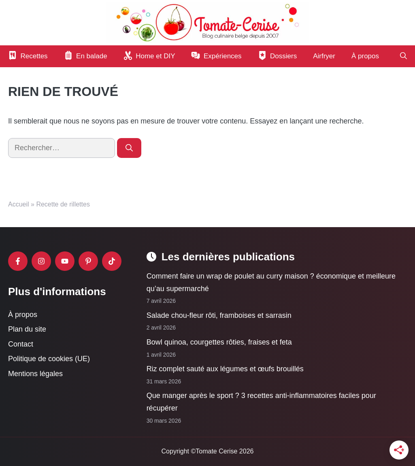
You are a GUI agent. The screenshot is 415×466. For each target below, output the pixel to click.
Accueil (18, 204)
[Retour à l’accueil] (207, 22)
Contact (20, 344)
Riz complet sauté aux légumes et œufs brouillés (225, 369)
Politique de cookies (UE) (49, 359)
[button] (403, 56)
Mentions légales (35, 374)
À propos (365, 56)
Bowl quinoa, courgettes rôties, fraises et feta (219, 342)
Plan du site (27, 329)
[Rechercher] (129, 148)
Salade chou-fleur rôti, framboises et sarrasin (219, 315)
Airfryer (324, 56)
